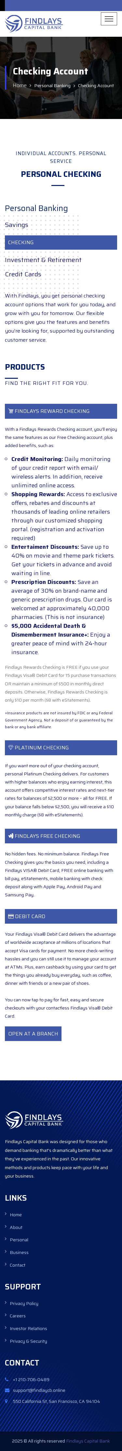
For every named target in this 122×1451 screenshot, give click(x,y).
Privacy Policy (24, 1303)
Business (19, 1252)
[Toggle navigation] (109, 18)
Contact (17, 1265)
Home (20, 85)
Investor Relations (28, 1328)
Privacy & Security (28, 1341)
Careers (18, 1315)
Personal (19, 1239)
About (16, 1227)
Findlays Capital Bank (87, 1440)
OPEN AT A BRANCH (33, 1034)
